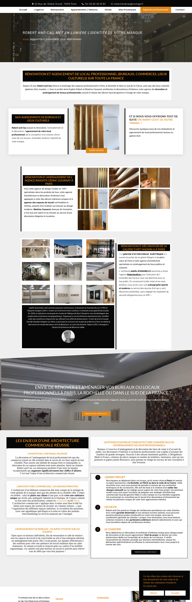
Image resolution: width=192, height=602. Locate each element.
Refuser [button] (153, 593)
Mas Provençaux (127, 11)
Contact (180, 11)
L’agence (39, 11)
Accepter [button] (175, 593)
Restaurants (57, 11)
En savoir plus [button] (150, 586)
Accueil (23, 11)
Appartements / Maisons (84, 11)
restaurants (61, 510)
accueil (27, 43)
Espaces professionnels (155, 11)
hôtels (76, 510)
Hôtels (108, 11)
